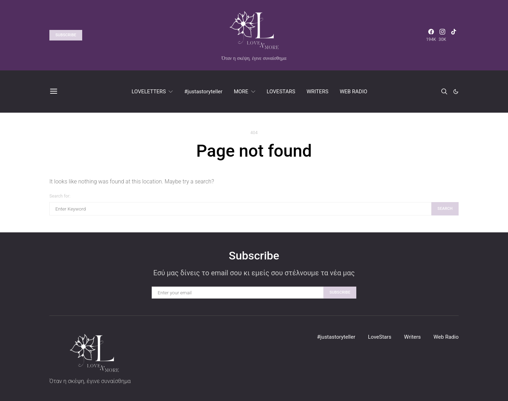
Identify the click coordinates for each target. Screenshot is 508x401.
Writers (412, 337)
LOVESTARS (281, 91)
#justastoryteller (203, 91)
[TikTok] (454, 35)
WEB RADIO (353, 91)
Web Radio (446, 337)
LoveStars (379, 337)
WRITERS (317, 91)
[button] (456, 91)
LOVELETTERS (149, 91)
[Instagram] (442, 35)
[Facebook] (431, 35)
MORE (241, 91)
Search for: (59, 196)
